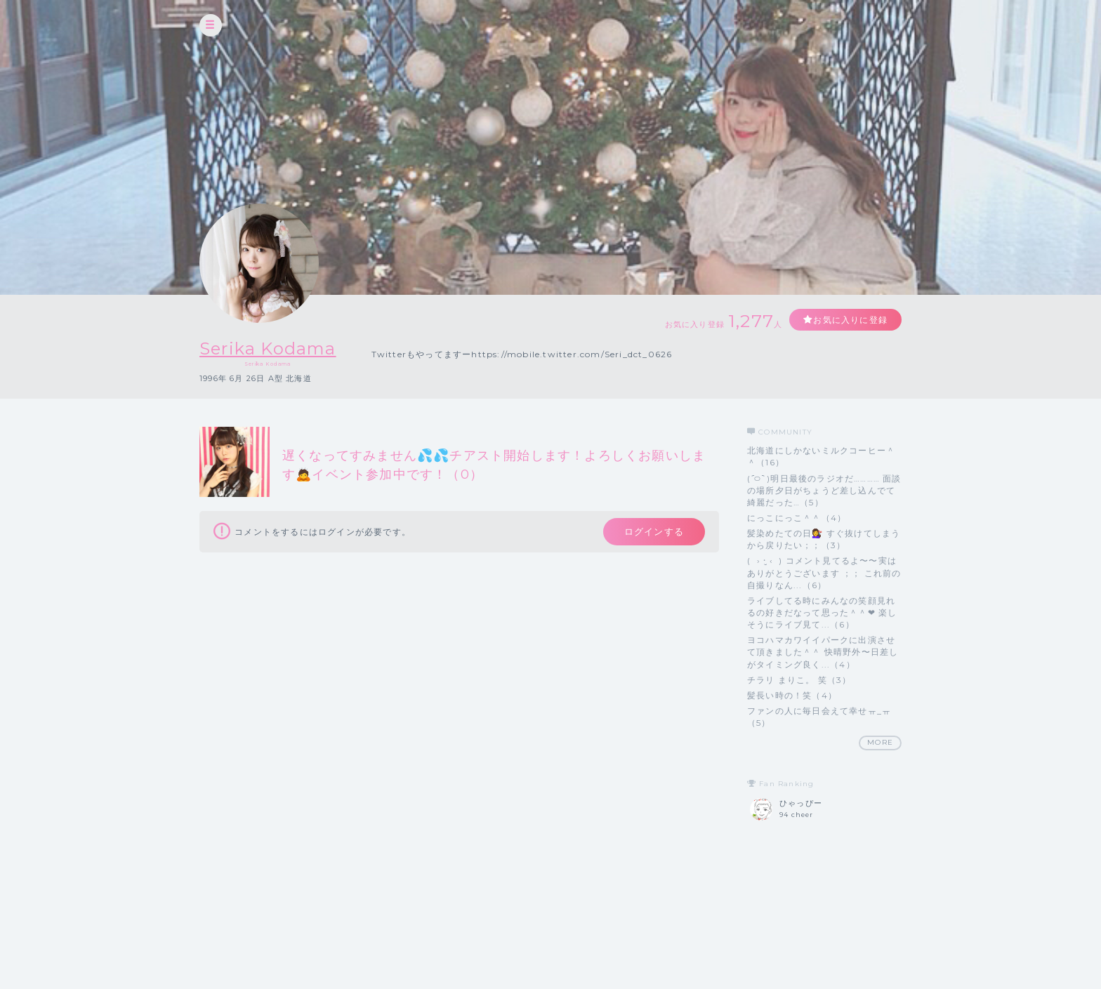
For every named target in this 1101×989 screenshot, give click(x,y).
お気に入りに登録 (850, 319)
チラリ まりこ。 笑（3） (799, 680)
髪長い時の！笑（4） (792, 695)
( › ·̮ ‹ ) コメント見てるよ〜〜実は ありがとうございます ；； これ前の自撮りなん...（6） (824, 572)
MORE (880, 742)
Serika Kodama (267, 348)
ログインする (654, 531)
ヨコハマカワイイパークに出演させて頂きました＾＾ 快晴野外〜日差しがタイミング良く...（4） (822, 652)
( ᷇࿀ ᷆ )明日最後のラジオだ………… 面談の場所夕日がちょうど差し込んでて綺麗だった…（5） (824, 490)
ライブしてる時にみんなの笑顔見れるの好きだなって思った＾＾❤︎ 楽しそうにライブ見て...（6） (822, 612)
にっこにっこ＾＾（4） (796, 517)
